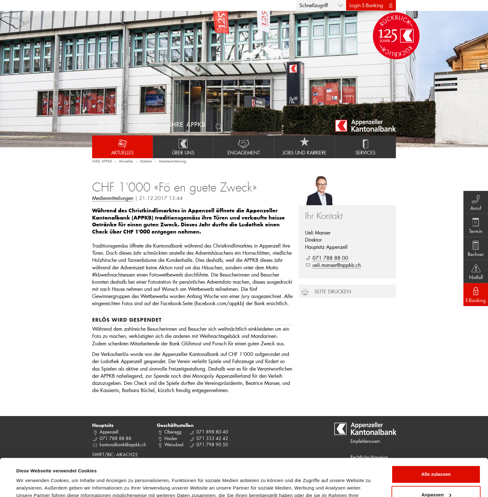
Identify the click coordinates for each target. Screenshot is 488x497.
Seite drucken (332, 291)
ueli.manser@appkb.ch (336, 265)
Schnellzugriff (313, 5)
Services (365, 147)
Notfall (476, 271)
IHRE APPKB (102, 161)
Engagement (244, 147)
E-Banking (476, 294)
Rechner (476, 248)
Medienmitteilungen (112, 198)
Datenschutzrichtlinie (131, 467)
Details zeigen (32, 484)
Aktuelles (122, 147)
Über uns (183, 147)
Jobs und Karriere (304, 147)
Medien (146, 161)
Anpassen (436, 459)
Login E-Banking (366, 5)
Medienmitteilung (172, 161)
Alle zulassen (436, 439)
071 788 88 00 (330, 257)
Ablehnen (436, 479)
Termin (476, 225)
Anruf (476, 202)
